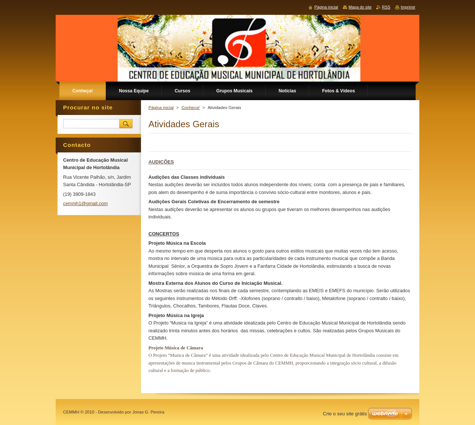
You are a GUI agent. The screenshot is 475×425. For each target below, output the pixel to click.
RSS (386, 7)
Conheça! (190, 107)
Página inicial (161, 107)
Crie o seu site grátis (345, 413)
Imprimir (408, 7)
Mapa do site (359, 7)
